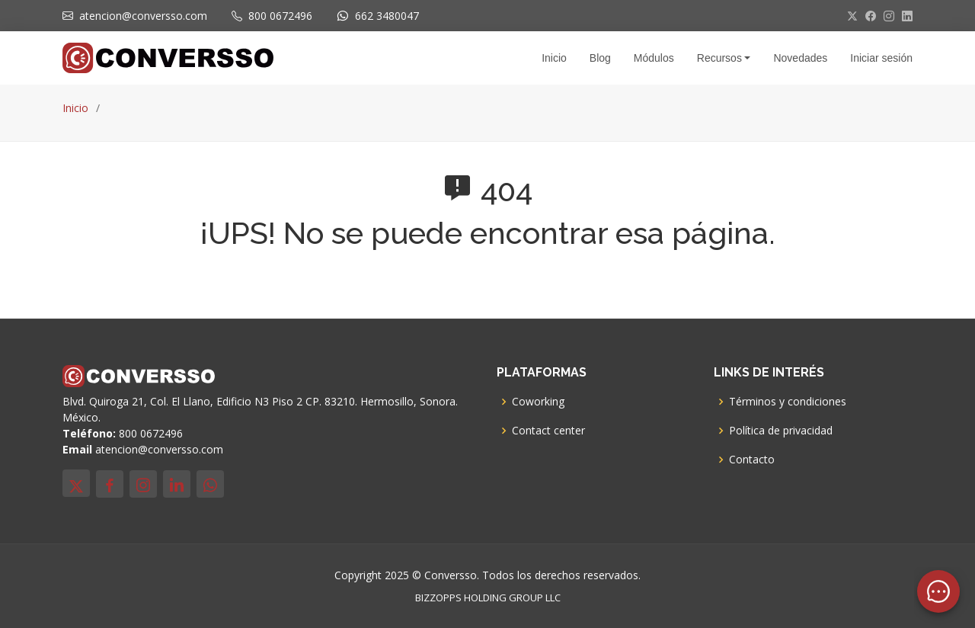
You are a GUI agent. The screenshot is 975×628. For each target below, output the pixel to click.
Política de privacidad (781, 430)
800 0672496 (280, 15)
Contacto (752, 459)
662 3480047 (387, 15)
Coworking (538, 401)
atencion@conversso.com (143, 15)
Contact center (548, 430)
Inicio (75, 108)
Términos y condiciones (787, 401)
